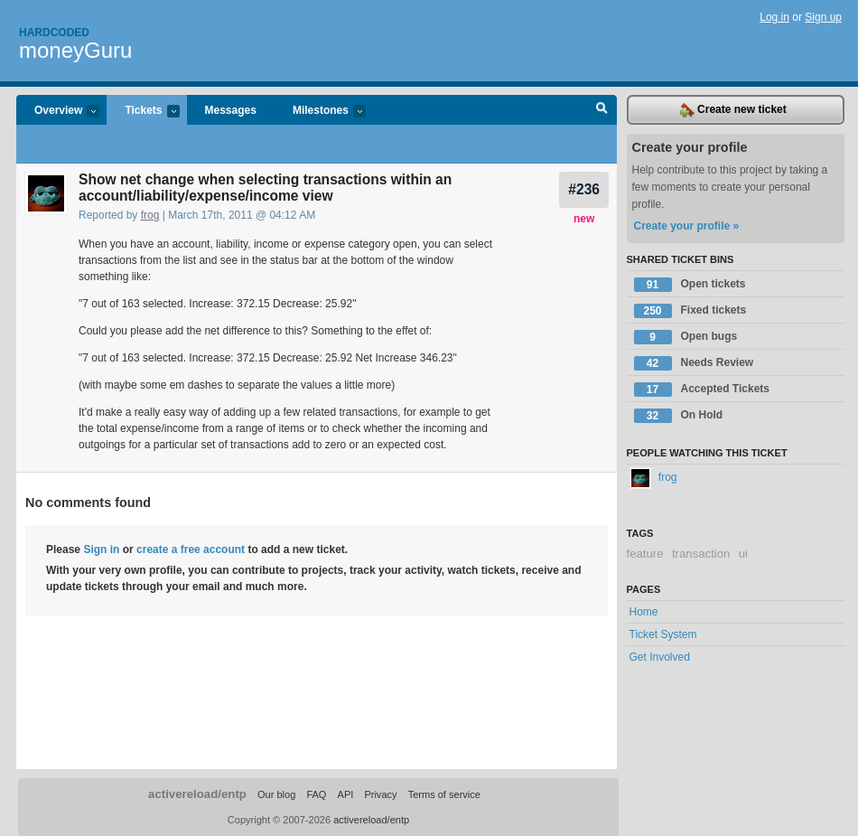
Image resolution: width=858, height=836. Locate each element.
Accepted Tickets (702, 389)
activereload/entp (197, 794)
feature (645, 553)
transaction (701, 553)
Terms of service (444, 794)
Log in (774, 17)
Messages (230, 110)
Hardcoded (54, 32)
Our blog (276, 794)
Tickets (143, 111)
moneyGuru (75, 50)
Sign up (823, 17)
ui (743, 553)
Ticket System (663, 634)
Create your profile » (687, 226)
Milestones (320, 111)
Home (644, 612)
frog (150, 215)
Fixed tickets (690, 311)
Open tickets (690, 284)
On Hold (678, 416)
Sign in (101, 549)
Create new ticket (733, 110)
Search (602, 110)
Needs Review (694, 363)
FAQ (316, 794)
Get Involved (660, 657)
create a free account (190, 549)
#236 (584, 189)
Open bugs (686, 337)
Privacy (380, 794)
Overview (57, 111)
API (346, 794)
